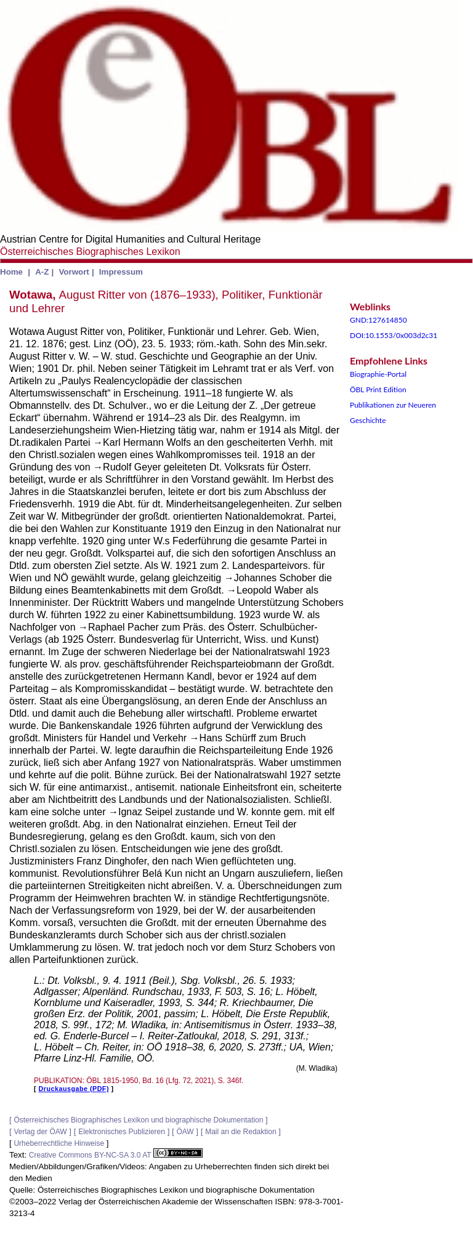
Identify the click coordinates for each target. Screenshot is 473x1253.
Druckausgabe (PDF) (74, 1088)
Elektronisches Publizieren (121, 1131)
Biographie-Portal (378, 374)
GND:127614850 (378, 319)
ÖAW (184, 1131)
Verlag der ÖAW (40, 1131)
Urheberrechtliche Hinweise (59, 1143)
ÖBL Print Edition (378, 389)
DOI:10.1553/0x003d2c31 (393, 335)
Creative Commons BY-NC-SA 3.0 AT (116, 1155)
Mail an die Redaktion (240, 1131)
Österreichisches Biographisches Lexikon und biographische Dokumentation (138, 1120)
